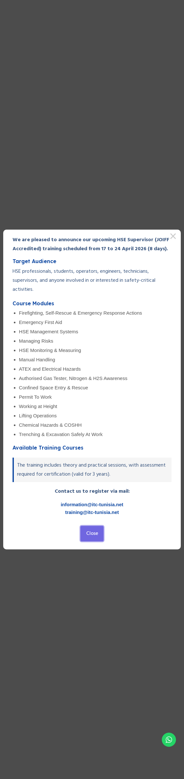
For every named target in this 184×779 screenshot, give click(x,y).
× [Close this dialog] (173, 237)
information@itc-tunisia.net (92, 504)
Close (92, 533)
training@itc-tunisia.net (92, 512)
